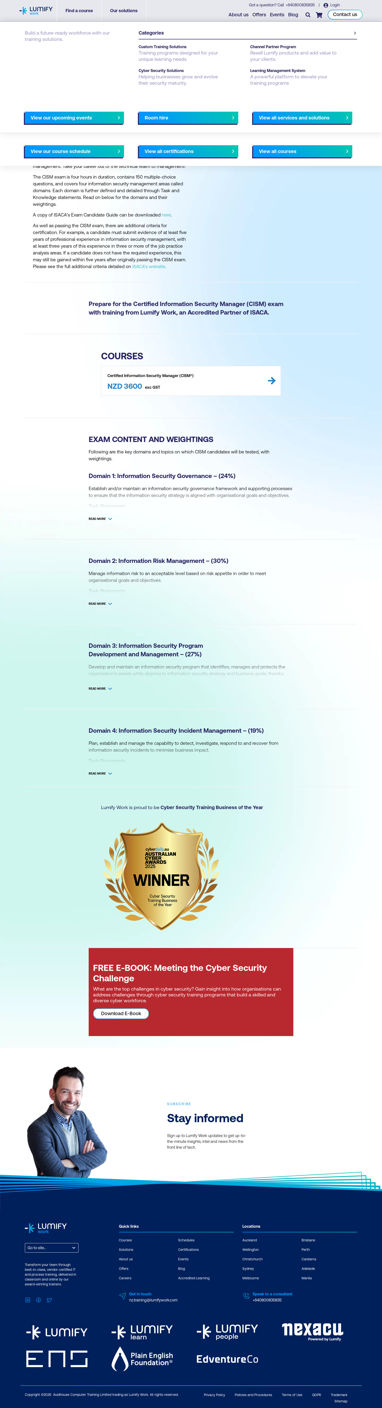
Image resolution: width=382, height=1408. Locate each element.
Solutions (126, 1249)
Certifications (36, 51)
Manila (307, 1278)
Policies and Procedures (253, 1394)
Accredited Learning (194, 1278)
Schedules (186, 1240)
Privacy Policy (214, 1394)
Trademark (339, 1394)
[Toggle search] (308, 15)
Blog (293, 15)
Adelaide (308, 1268)
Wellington (250, 1249)
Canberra (309, 1259)
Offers (259, 15)
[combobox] (28, 1248)
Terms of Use (292, 1394)
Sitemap (340, 1400)
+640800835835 (300, 5)
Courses (125, 1240)
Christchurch (252, 1259)
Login (335, 5)
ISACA (60, 51)
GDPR (316, 1394)
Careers (125, 1278)
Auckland (249, 1240)
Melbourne (250, 1278)
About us (239, 15)
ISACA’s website (149, 266)
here (166, 214)
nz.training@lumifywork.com (153, 1300)
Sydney (248, 1268)
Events (277, 15)
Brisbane (308, 1240)
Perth (306, 1249)
